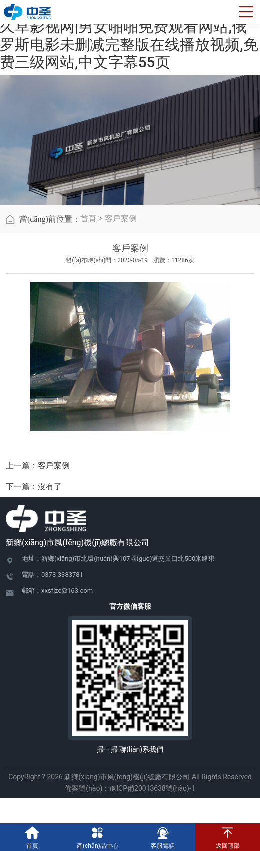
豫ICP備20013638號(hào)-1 (152, 788)
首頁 (88, 218)
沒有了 (50, 486)
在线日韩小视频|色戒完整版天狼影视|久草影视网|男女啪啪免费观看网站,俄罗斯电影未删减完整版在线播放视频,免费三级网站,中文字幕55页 (129, 35)
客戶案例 (121, 218)
